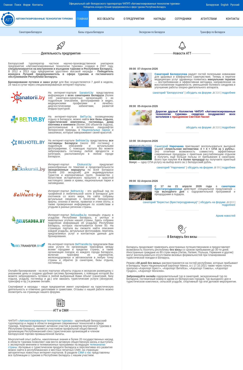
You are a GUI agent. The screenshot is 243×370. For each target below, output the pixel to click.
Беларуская (212, 4)
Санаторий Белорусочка (171, 74)
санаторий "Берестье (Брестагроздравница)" (171, 202)
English (224, 4)
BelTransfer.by (84, 244)
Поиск (17, 4)
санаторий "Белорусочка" (169, 92)
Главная (8, 4)
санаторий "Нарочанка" (171, 167)
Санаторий (169, 146)
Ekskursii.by (84, 164)
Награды (160, 19)
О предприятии (134, 19)
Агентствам (209, 19)
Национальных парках (96, 129)
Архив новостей (225, 215)
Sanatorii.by (86, 92)
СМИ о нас (84, 352)
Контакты (37, 4)
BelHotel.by (83, 140)
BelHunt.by (78, 190)
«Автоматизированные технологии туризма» (45, 320)
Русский (234, 4)
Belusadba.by (79, 214)
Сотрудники (183, 19)
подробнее (228, 92)
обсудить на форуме (198, 92)
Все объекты (105, 19)
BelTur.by (85, 116)
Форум (26, 4)
